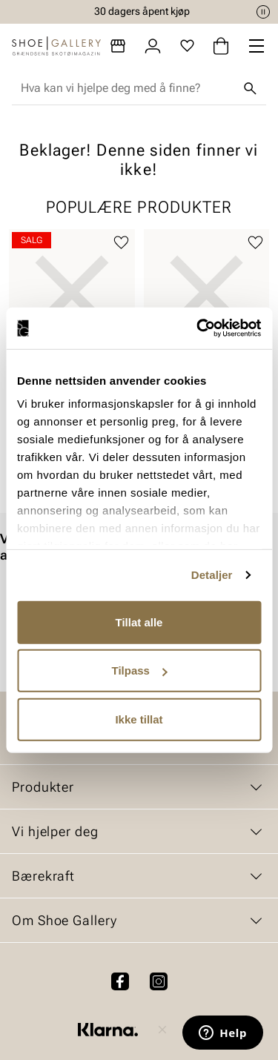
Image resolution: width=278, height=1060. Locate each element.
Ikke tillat (138, 718)
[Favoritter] (187, 45)
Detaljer (212, 575)
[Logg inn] (153, 45)
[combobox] (127, 88)
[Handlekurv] (221, 45)
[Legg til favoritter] (121, 242)
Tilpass (140, 670)
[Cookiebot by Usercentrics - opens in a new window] (198, 328)
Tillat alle (139, 621)
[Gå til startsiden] (56, 46)
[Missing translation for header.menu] (256, 45)
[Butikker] (118, 45)
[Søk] (250, 88)
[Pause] (263, 12)
